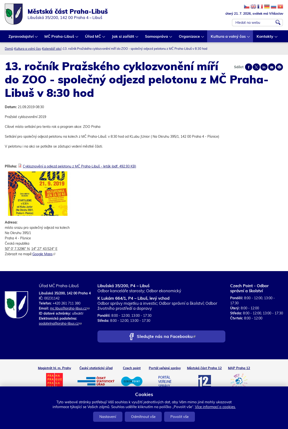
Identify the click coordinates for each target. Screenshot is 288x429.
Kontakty (265, 38)
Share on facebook (248, 67)
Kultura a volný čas (228, 38)
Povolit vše (179, 416)
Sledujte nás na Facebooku (166, 337)
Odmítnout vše (143, 416)
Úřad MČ (93, 38)
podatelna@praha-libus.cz (60, 323)
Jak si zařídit (123, 38)
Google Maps (43, 254)
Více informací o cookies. (215, 406)
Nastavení (107, 416)
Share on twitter (256, 67)
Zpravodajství (21, 38)
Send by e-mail (271, 67)
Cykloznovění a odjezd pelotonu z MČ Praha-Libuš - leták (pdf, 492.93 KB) (79, 166)
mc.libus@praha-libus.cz (70, 308)
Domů (9, 48)
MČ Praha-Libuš (59, 38)
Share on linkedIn (264, 67)
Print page (279, 67)
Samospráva (156, 38)
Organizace (189, 38)
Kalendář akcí (51, 48)
